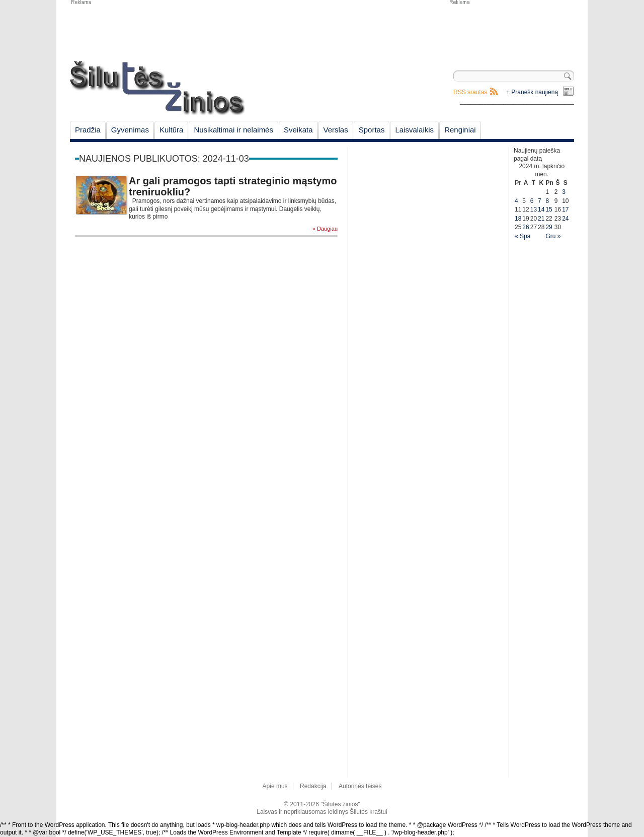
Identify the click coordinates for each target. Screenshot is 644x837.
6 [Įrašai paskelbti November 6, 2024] (532, 200)
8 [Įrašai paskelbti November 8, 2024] (547, 200)
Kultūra (171, 129)
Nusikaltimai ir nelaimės (233, 129)
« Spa (522, 236)
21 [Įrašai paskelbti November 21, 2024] (541, 218)
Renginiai (460, 129)
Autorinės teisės (360, 786)
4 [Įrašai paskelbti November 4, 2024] (516, 200)
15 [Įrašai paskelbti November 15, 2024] (548, 209)
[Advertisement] (511, 30)
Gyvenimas (130, 129)
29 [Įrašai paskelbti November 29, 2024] (548, 227)
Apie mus (275, 786)
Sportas (372, 129)
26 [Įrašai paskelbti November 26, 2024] (525, 227)
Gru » (552, 236)
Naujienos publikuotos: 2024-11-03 (164, 159)
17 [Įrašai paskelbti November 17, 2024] (565, 209)
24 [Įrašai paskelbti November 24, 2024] (565, 218)
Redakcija (313, 786)
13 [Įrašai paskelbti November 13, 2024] (533, 209)
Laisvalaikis (414, 129)
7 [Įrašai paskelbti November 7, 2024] (539, 200)
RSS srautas (470, 92)
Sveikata (298, 129)
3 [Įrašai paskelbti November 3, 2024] (564, 191)
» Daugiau (325, 229)
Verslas (336, 129)
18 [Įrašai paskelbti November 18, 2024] (518, 218)
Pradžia (88, 129)
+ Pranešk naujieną (532, 92)
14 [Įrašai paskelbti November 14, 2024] (541, 209)
